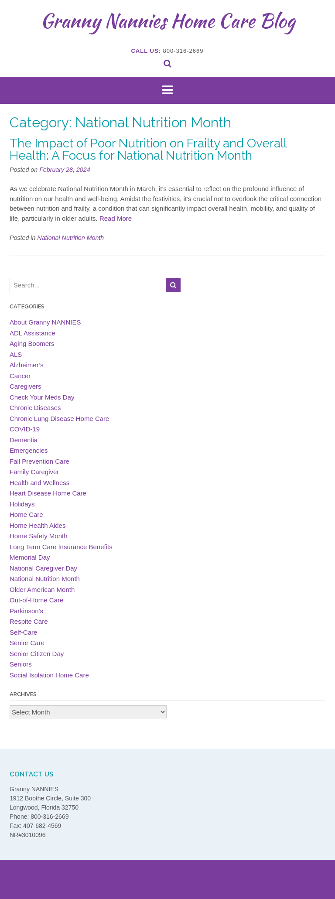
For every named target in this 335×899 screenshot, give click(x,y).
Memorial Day (30, 557)
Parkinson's (26, 611)
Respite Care (29, 621)
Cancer (20, 375)
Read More (115, 218)
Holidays (22, 504)
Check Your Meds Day (42, 397)
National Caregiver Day (43, 568)
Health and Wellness (39, 482)
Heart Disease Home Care (48, 493)
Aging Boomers (32, 343)
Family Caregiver (34, 471)
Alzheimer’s (27, 365)
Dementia (24, 440)
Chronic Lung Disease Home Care (59, 418)
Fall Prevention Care (39, 461)
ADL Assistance (32, 333)
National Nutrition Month (70, 237)
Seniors (21, 664)
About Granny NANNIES (45, 322)
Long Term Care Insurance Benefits (61, 546)
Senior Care (27, 642)
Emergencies (29, 450)
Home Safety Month (39, 536)
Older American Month (42, 589)
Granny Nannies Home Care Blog (168, 20)
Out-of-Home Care (36, 600)
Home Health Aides (37, 525)
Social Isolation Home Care (49, 675)
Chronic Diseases (35, 407)
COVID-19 (25, 429)
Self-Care (23, 632)
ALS (16, 354)
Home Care (26, 514)
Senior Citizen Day (37, 653)
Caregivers (25, 386)
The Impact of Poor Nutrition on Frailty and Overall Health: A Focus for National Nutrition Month (148, 149)
